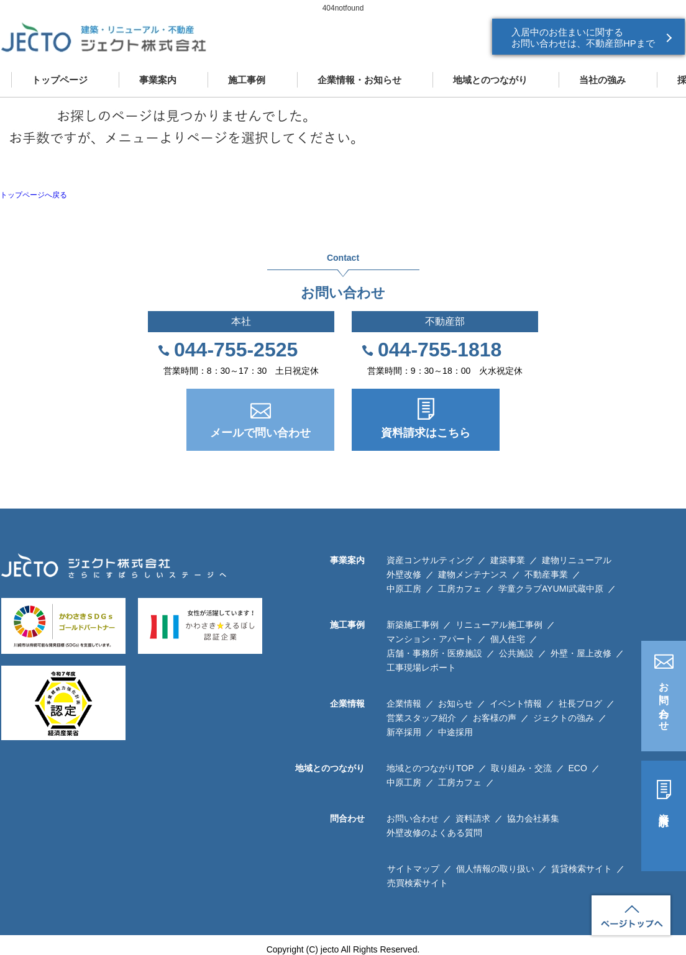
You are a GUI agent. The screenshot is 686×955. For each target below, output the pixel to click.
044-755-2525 (236, 349)
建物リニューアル (576, 560)
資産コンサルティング (429, 560)
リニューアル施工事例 (498, 625)
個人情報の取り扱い (495, 869)
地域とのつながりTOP (430, 768)
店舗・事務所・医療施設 (434, 653)
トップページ (60, 80)
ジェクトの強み (563, 718)
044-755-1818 (439, 349)
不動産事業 (546, 574)
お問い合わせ (664, 701)
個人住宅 (507, 639)
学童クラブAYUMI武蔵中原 (550, 589)
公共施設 (516, 653)
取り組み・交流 (521, 768)
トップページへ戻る (33, 195)
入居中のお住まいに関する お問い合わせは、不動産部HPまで (583, 37)
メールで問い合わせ (260, 433)
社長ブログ (580, 703)
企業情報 (403, 703)
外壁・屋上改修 (581, 653)
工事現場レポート (421, 667)
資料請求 (664, 808)
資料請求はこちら (425, 433)
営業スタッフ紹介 (421, 718)
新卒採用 (403, 732)
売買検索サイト (417, 883)
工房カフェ (460, 589)
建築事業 (507, 560)
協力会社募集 (533, 818)
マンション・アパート (429, 639)
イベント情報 (516, 703)
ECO (578, 768)
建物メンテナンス (473, 574)
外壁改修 (403, 574)
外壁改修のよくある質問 (434, 833)
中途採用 (455, 732)
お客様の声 (494, 718)
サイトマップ (413, 869)
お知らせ (455, 703)
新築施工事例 (412, 625)
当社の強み (602, 80)
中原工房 (403, 589)
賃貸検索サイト (581, 869)
